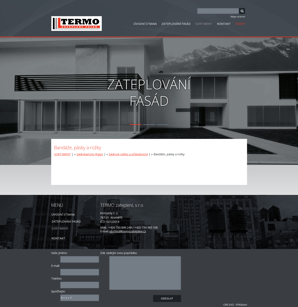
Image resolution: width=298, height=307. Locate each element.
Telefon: (56, 278)
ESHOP (240, 24)
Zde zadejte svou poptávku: (118, 253)
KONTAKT (224, 24)
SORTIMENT (203, 24)
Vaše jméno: (59, 253)
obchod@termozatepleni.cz (128, 231)
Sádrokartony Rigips (90, 154)
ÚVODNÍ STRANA (145, 24)
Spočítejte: (58, 291)
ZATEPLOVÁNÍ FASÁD (176, 24)
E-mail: (55, 266)
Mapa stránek (238, 16)
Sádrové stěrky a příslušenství (128, 154)
